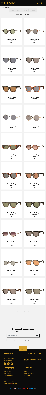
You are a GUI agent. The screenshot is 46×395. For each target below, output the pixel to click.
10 (28, 311)
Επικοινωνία (6, 377)
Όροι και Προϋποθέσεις (29, 373)
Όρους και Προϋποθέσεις (31, 340)
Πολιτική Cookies (27, 375)
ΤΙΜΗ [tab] (18, 10)
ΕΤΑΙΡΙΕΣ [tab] (25, 10)
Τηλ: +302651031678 (7, 358)
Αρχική (2, 7)
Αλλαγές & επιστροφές (8, 375)
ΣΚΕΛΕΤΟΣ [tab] (32, 10)
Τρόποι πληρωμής (7, 371)
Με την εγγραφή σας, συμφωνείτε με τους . (22, 340)
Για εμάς (25, 371)
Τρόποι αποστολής (7, 373)
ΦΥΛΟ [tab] (12, 10)
